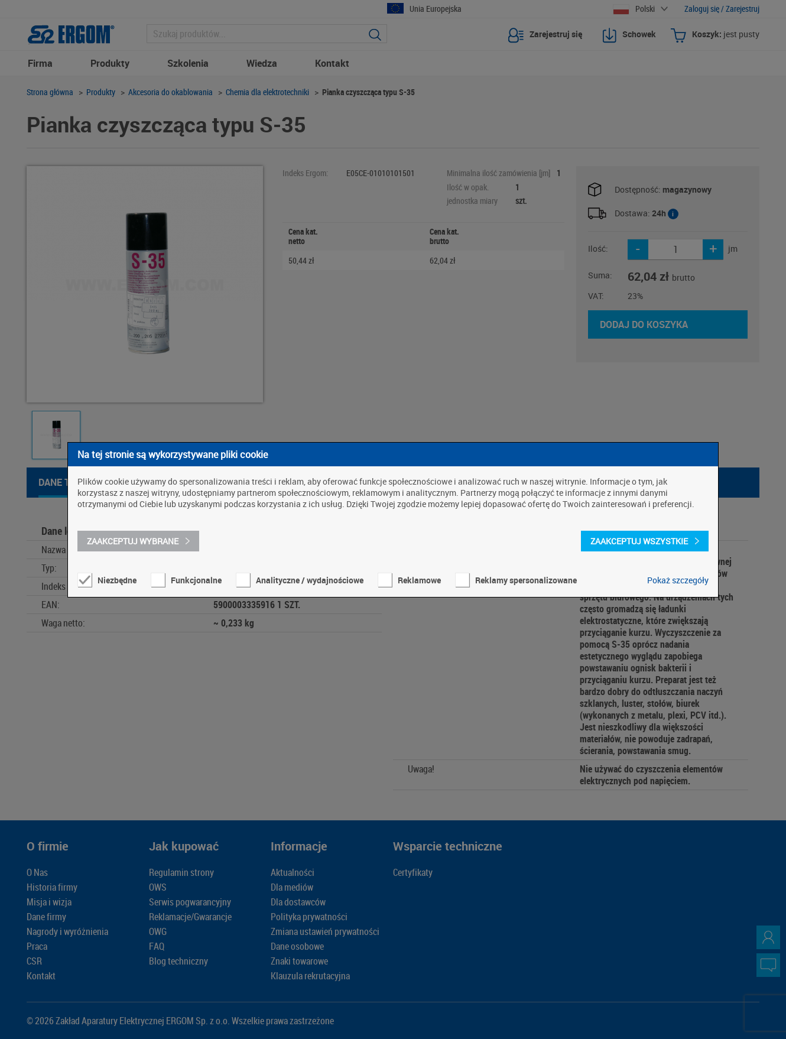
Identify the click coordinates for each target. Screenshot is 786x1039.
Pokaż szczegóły (678, 580)
